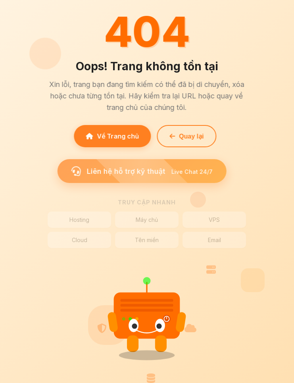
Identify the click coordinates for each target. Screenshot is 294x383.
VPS (214, 219)
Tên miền (147, 240)
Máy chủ (147, 219)
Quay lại (185, 136)
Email (214, 240)
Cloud (79, 240)
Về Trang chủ (111, 136)
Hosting (79, 219)
